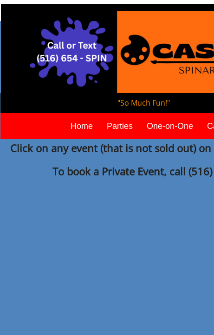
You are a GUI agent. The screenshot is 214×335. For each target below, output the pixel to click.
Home (82, 126)
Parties (120, 126)
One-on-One (170, 126)
